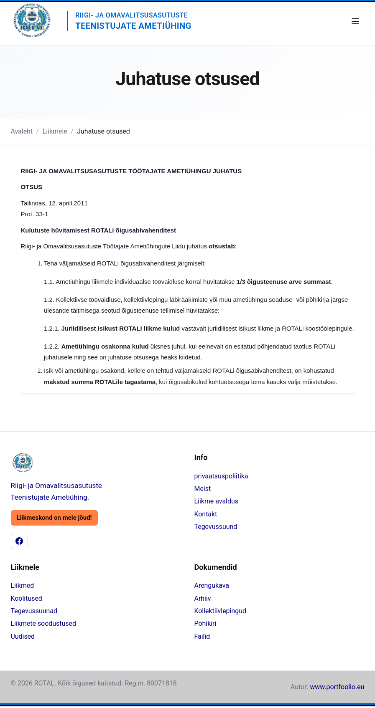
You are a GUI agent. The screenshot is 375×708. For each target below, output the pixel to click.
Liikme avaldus (216, 501)
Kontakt (205, 514)
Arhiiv (202, 598)
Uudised (23, 636)
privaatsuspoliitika (221, 476)
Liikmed (22, 585)
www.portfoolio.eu (337, 687)
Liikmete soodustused (43, 623)
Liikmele (55, 131)
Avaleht (22, 131)
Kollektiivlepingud (220, 611)
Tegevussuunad (34, 611)
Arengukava (211, 585)
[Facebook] (19, 541)
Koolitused (26, 598)
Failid (202, 636)
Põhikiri (205, 623)
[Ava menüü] (355, 21)
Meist (202, 489)
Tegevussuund (215, 527)
